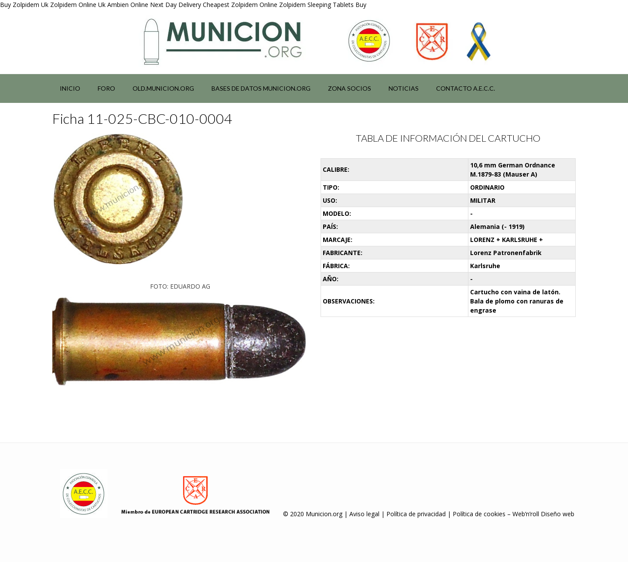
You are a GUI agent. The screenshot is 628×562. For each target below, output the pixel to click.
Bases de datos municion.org (261, 88)
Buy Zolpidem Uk (24, 4)
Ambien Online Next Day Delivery (154, 4)
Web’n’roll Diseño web (543, 514)
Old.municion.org (163, 88)
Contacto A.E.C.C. (465, 88)
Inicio (70, 88)
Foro (106, 88)
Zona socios (349, 88)
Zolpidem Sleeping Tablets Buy (322, 4)
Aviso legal (364, 514)
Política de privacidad (416, 514)
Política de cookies (479, 514)
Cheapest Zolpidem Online (240, 4)
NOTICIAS (404, 88)
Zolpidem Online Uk (78, 4)
